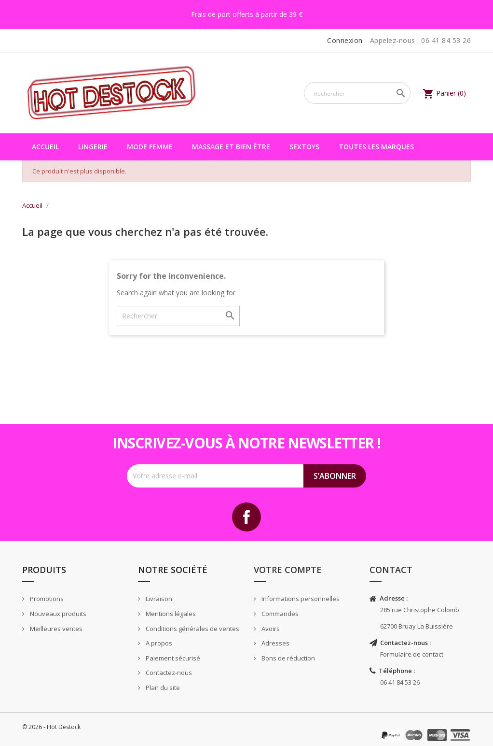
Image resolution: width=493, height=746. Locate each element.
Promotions (46, 598)
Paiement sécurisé (172, 658)
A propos (158, 643)
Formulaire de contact (411, 654)
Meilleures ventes (55, 628)
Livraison (158, 598)
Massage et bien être (231, 146)
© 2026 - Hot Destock (51, 727)
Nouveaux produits (57, 613)
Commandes (279, 613)
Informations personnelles (300, 598)
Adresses (274, 643)
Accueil (45, 146)
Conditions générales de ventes (191, 628)
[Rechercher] (357, 93)
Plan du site (162, 687)
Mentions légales (170, 613)
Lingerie (93, 146)
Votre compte (288, 569)
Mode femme (150, 146)
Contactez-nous (168, 672)
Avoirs (270, 628)
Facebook (246, 516)
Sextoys (304, 146)
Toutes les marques (376, 146)
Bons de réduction (287, 658)
